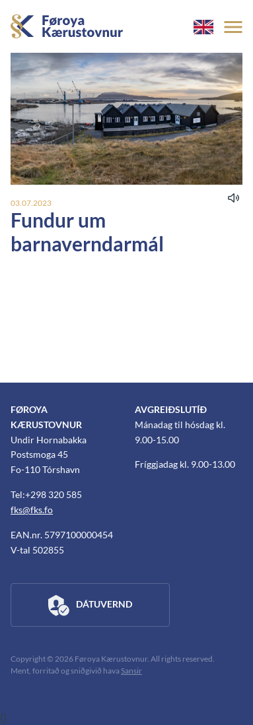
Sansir (131, 671)
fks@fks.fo (32, 509)
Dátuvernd (90, 605)
